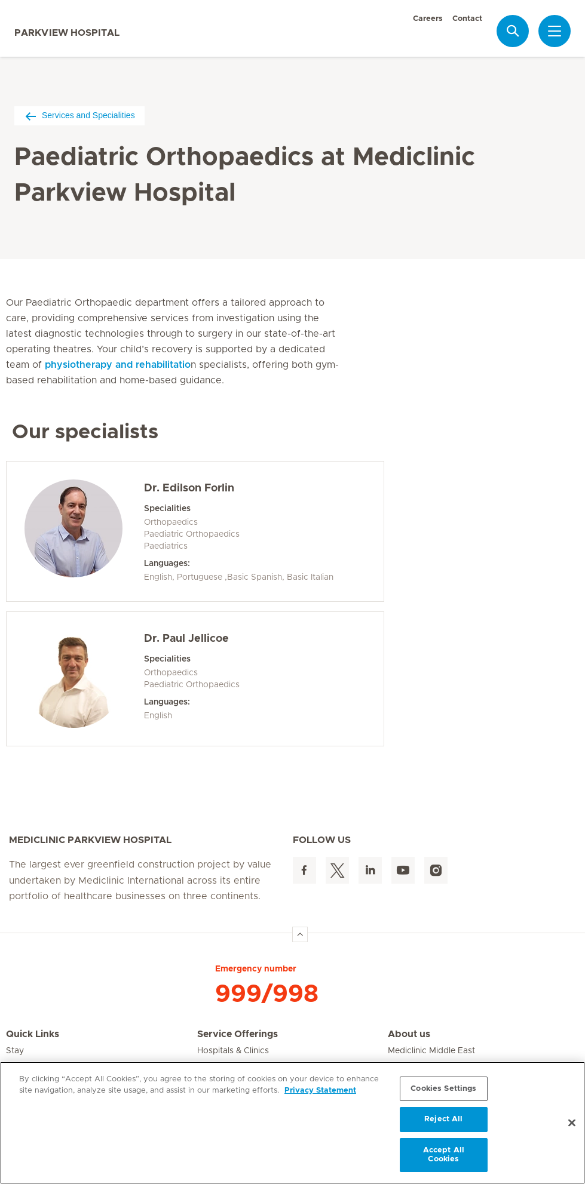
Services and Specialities (79, 115)
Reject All (443, 1119)
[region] (292, 1123)
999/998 (266, 994)
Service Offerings (237, 1034)
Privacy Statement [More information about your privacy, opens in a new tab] (320, 1090)
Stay (15, 1051)
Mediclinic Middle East (431, 1051)
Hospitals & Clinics (233, 1051)
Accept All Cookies (443, 1155)
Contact (467, 19)
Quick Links (32, 1034)
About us (409, 1034)
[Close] (572, 1123)
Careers (428, 19)
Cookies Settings (443, 1089)
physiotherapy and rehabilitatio (118, 365)
